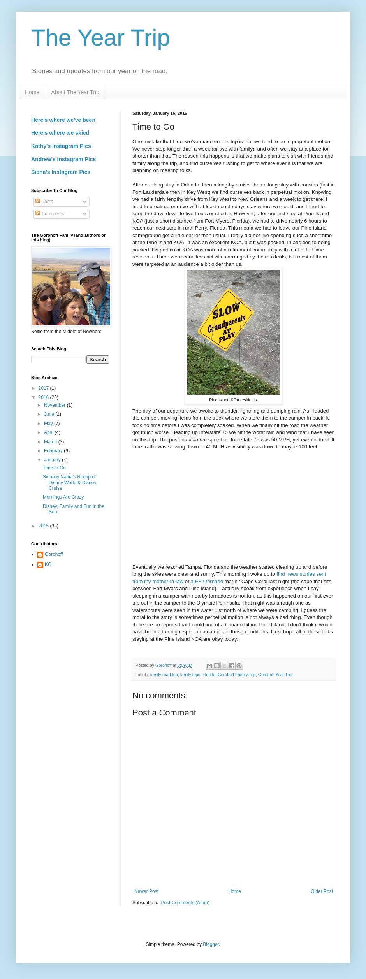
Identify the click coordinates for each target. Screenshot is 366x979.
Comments (49, 213)
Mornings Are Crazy (63, 497)
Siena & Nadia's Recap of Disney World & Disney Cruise (69, 482)
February (54, 450)
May (49, 423)
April (49, 432)
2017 (44, 388)
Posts (44, 201)
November (55, 405)
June (49, 414)
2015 (44, 526)
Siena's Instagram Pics (60, 172)
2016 (44, 397)
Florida (208, 674)
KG (48, 564)
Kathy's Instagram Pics (61, 146)
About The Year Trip (75, 92)
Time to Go (54, 468)
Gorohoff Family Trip (237, 674)
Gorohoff (54, 554)
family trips (190, 674)
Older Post (322, 891)
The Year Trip (100, 38)
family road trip (164, 674)
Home (32, 92)
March (51, 442)
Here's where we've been (63, 120)
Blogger (211, 944)
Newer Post (146, 891)
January (53, 459)
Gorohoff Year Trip (275, 674)
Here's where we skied (60, 133)
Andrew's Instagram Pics (63, 159)
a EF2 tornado (207, 581)
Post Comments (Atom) (185, 902)
